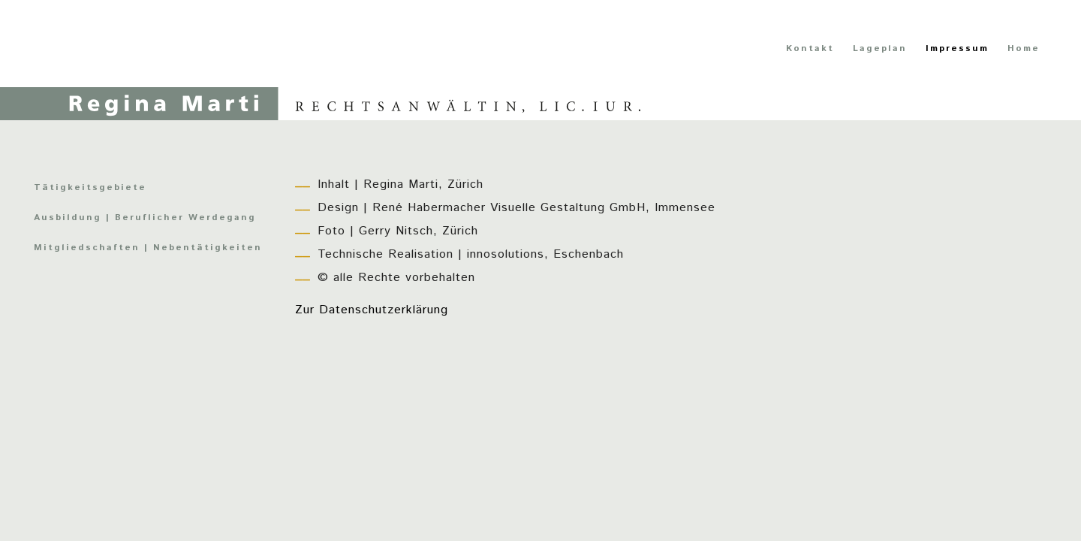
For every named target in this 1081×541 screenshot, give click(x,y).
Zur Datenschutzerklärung (371, 310)
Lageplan (880, 48)
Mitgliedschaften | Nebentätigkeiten (148, 247)
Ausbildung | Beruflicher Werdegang (145, 217)
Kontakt (810, 48)
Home (1023, 48)
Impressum (957, 48)
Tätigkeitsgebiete (90, 187)
